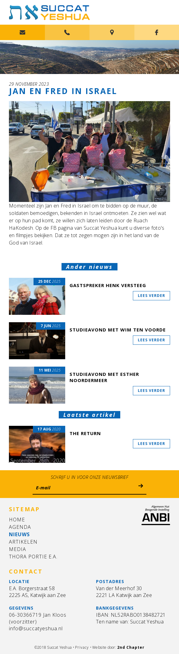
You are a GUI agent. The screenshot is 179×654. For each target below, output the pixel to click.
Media (17, 549)
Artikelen (23, 541)
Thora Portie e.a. (33, 556)
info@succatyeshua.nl (36, 628)
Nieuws (19, 534)
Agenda (20, 527)
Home (17, 519)
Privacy (82, 647)
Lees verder (151, 295)
